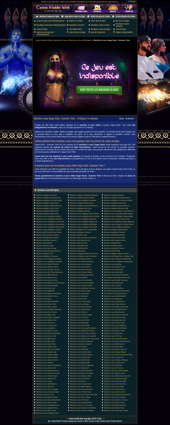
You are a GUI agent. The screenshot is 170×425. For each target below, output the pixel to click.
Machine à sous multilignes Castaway (49, 261)
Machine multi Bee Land (78, 235)
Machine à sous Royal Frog (113, 269)
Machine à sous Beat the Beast (47, 397)
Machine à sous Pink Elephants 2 (47, 405)
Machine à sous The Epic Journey (48, 269)
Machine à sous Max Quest (45, 341)
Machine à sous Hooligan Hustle (47, 413)
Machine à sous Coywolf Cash (80, 384)
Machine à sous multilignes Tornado (48, 229)
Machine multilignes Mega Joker (47, 213)
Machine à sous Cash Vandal (80, 357)
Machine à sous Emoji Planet (80, 309)
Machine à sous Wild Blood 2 (46, 384)
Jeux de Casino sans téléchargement (51, 21)
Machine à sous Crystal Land (46, 325)
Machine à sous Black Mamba (80, 386)
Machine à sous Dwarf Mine (113, 346)
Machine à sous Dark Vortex (46, 344)
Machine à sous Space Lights (80, 291)
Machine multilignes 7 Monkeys (47, 256)
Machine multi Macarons (112, 243)
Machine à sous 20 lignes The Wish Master (119, 224)
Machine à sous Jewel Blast (113, 272)
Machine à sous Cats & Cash (46, 336)
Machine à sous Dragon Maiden (115, 352)
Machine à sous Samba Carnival (47, 264)
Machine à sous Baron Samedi (80, 344)
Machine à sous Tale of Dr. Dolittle (48, 349)
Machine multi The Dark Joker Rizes (48, 232)
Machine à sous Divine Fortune (47, 296)
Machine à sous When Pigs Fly (47, 275)
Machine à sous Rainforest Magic (115, 378)
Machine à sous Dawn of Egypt (115, 397)
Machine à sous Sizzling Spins (80, 352)
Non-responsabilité (54, 421)
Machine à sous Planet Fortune (115, 317)
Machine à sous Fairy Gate (45, 323)
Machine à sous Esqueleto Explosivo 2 (117, 394)
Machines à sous (61, 40)
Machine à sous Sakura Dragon (47, 354)
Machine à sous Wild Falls (79, 349)
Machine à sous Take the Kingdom (82, 410)
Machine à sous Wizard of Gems (47, 267)
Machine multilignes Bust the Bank (82, 197)
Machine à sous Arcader (78, 299)
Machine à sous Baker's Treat (114, 330)
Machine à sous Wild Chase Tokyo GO (117, 376)
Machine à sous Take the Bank (46, 376)
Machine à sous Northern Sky (46, 320)
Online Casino (105, 421)
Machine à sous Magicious (113, 299)
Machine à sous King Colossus (81, 269)
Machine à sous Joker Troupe (46, 402)
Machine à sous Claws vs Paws (47, 330)
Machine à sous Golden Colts (46, 346)
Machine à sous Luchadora (79, 304)
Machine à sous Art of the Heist (81, 280)
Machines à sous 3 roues (100, 25)
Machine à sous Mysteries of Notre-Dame (50, 283)
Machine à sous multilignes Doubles (48, 259)
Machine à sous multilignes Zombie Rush (118, 261)
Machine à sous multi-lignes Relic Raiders (118, 213)
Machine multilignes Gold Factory (82, 203)
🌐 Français (131, 1)
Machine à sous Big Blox (79, 277)
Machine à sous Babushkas (113, 288)
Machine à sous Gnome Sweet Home (116, 219)
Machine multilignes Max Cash (81, 208)
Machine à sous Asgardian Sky (115, 320)
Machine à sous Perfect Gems (114, 362)
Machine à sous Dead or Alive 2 (47, 360)
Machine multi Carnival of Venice (47, 235)
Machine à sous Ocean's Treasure (116, 400)
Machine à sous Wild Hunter (46, 338)
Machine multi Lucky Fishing (46, 248)
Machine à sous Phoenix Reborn (81, 354)
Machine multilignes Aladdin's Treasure (84, 253)
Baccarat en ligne (122, 21)
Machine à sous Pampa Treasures (82, 261)
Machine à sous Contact (78, 346)
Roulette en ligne (75, 21)
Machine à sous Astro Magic (80, 325)
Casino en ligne (95, 421)
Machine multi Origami (44, 243)
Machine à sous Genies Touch (114, 267)
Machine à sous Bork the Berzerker (48, 333)
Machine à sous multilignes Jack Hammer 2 (119, 211)
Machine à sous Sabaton (44, 362)
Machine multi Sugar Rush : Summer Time (118, 256)
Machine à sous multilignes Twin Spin (83, 219)
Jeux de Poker (121, 29)
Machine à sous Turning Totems (81, 285)
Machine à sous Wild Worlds (80, 360)
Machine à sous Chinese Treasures (116, 315)
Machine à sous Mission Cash (114, 373)
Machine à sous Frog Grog (45, 288)
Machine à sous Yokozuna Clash (47, 392)
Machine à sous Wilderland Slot (115, 405)
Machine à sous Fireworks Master (115, 338)
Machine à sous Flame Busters (115, 304)
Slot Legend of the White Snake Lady (117, 277)
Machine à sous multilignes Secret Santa (50, 224)
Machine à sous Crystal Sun (114, 357)
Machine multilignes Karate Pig (115, 203)
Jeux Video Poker (75, 29)
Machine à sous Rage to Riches (81, 259)
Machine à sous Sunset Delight (47, 285)
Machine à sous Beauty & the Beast (48, 293)
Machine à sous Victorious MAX (115, 381)
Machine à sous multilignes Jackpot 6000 (118, 216)
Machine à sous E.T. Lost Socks (81, 405)
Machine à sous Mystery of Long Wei (83, 336)
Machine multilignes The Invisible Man (83, 229)
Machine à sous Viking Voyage (46, 357)
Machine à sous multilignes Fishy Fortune (84, 216)
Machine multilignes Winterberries (116, 229)
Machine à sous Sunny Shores (80, 307)
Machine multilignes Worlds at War (116, 208)
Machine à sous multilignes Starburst (83, 200)
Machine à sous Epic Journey (114, 312)
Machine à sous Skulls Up (45, 386)
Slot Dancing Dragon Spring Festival (116, 291)
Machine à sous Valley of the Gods (116, 307)
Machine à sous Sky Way (112, 264)
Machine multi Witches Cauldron (47, 237)
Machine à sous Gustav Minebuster (48, 400)
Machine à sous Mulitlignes (81, 40)
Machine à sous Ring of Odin (114, 408)
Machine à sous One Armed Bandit (116, 370)
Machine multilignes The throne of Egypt (118, 200)
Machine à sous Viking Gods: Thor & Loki (84, 338)
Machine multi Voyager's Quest (115, 240)
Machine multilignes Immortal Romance (84, 205)
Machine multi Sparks (77, 251)
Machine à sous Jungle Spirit (80, 301)
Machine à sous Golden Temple (81, 315)
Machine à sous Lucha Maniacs (115, 325)
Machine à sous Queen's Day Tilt (115, 349)
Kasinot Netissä (116, 421)
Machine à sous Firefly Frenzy (80, 392)
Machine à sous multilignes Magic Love (84, 221)
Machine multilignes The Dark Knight (49, 200)
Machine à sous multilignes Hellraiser (49, 219)
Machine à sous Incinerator (79, 293)
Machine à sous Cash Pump (80, 378)
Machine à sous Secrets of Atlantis (116, 275)
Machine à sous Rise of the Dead (81, 373)
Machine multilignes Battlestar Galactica (84, 195)
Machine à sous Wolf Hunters (114, 344)
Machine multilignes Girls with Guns (116, 205)
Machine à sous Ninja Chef (79, 368)
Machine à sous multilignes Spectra (82, 288)
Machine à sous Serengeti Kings (81, 389)
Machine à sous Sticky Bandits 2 (81, 370)
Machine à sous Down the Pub (46, 280)
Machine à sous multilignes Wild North (117, 259)
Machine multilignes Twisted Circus (48, 197)
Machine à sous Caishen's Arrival (47, 373)
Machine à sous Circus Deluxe (80, 264)
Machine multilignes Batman (114, 195)
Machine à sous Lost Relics (45, 328)
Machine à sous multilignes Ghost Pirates (84, 213)
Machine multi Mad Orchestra (46, 240)
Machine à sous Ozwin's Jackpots (48, 317)
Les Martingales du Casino (125, 16)
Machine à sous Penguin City (46, 352)
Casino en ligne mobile (124, 32)
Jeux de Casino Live (98, 32)
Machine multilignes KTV (45, 253)
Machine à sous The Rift (112, 285)
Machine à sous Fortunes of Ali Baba (83, 408)
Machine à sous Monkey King (46, 277)
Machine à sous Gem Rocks (80, 320)
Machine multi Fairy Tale (78, 243)
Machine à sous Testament (79, 400)
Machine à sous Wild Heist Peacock (82, 330)
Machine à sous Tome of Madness (82, 365)
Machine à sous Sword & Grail (114, 392)
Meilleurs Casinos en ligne (49, 16)
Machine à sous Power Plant (46, 304)
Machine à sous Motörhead (113, 283)
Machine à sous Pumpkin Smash (115, 309)
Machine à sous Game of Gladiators (48, 365)
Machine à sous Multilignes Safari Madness (119, 221)
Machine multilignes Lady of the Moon (83, 256)
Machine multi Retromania (113, 245)
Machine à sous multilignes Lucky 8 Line (50, 221)
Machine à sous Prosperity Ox (114, 389)
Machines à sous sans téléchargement (51, 25)
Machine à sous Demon (78, 381)
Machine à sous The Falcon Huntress (83, 333)
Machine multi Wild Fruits (79, 245)
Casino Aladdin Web (43, 40)
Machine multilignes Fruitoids (114, 232)
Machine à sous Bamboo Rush (81, 376)
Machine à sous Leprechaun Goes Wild (83, 394)
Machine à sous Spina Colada (46, 307)
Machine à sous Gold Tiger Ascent (116, 410)
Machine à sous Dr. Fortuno (113, 368)
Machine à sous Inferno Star (46, 368)
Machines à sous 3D (76, 25)
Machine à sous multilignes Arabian (48, 216)
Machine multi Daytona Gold (80, 240)
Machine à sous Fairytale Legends (82, 283)
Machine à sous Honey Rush (114, 386)
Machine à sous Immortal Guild (81, 402)
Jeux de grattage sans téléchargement (45, 33)
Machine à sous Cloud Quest (80, 267)
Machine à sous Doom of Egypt (47, 389)
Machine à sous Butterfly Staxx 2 (47, 370)
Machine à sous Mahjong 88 (80, 362)
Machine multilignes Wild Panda (47, 211)
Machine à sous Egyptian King (46, 408)
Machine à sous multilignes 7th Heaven (83, 227)
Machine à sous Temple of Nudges (116, 360)
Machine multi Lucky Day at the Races (83, 237)
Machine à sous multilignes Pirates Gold (50, 227)
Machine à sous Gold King (113, 333)
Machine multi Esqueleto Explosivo (48, 251)
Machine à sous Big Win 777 (46, 378)
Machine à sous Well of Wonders (47, 301)
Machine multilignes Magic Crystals (116, 253)
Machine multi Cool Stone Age (114, 237)
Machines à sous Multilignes (48, 190)
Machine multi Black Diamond (114, 235)
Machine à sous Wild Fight (79, 323)
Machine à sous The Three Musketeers (49, 272)
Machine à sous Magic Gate (45, 315)
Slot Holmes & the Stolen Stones (115, 293)
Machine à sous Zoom (44, 299)
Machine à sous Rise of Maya (80, 397)
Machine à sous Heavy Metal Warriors (117, 341)
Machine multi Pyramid (112, 251)
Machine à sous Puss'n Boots (46, 312)
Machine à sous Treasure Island (81, 272)
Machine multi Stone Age (45, 245)
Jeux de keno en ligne (77, 32)
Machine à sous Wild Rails (113, 365)
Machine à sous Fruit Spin (79, 317)
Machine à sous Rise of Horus (114, 402)
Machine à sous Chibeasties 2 (114, 301)
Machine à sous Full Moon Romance (48, 309)
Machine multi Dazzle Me (78, 248)
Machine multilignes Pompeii (80, 211)
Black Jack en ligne (98, 21)
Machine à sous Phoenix (78, 312)
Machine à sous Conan (44, 381)
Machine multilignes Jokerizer (80, 232)
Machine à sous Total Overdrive (115, 384)
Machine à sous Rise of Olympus (81, 341)
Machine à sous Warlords (79, 296)
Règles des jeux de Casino (100, 16)
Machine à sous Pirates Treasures (116, 280)
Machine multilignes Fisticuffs (46, 195)
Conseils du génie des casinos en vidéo (75, 421)
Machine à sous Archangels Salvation (83, 328)
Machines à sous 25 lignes (100, 29)
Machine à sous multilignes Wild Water (83, 224)
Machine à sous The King (113, 336)
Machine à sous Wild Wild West (115, 296)
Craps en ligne (42, 29)
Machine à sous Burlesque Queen (82, 275)
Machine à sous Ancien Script (114, 323)
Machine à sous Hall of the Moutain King (118, 354)
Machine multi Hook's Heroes (114, 248)
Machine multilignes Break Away (47, 203)
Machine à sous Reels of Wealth (115, 328)
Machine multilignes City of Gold (47, 208)
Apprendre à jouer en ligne (75, 16)
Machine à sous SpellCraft (45, 291)
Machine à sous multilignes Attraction (117, 227)
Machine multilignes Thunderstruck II (117, 197)
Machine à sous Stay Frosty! (46, 410)
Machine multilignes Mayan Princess (49, 205)
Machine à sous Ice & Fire (45, 394)
